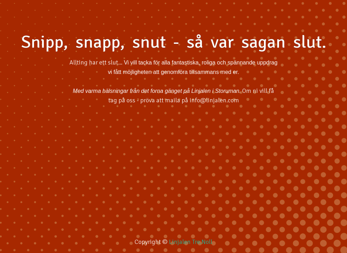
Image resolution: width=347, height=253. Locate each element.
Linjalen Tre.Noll (190, 242)
